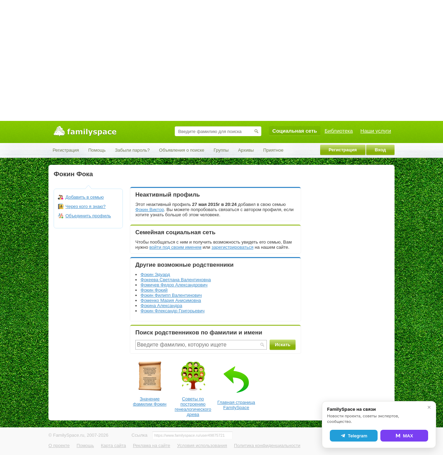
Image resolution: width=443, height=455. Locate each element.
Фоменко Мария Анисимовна (171, 300)
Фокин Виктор (149, 209)
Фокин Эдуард (155, 274)
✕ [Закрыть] (429, 407)
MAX (404, 435)
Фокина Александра (161, 305)
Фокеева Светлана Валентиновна (176, 279)
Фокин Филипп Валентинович (171, 295)
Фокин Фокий (154, 290)
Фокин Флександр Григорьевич (173, 310)
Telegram (353, 435)
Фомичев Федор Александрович (174, 284)
